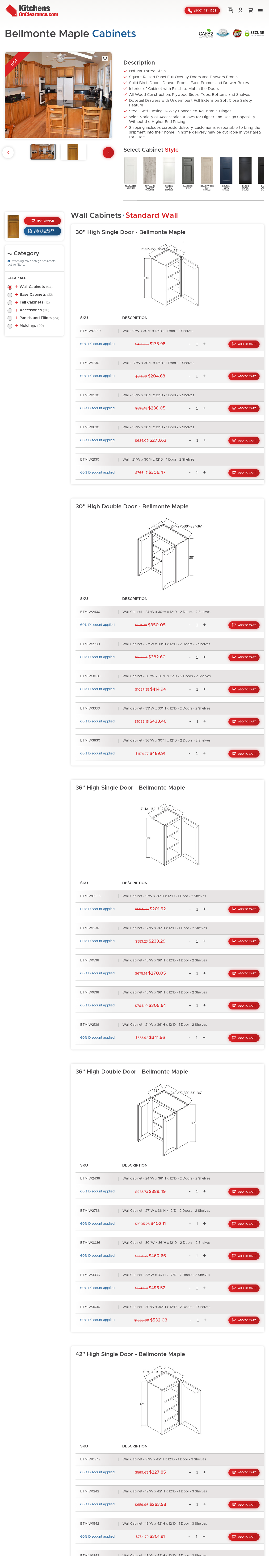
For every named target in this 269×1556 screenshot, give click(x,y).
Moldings (32, 326)
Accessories (34, 310)
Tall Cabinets (35, 302)
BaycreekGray (188, 172)
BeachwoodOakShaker (207, 173)
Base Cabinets (36, 294)
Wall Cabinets (36, 287)
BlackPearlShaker (245, 173)
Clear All (17, 278)
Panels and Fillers (39, 318)
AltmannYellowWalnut (150, 173)
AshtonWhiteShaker (169, 173)
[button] (260, 10)
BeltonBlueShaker (226, 173)
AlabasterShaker (130, 172)
